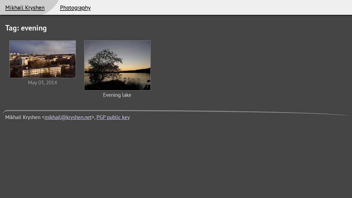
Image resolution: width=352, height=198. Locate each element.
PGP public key (113, 117)
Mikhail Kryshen (25, 7)
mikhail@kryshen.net (68, 117)
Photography (75, 7)
